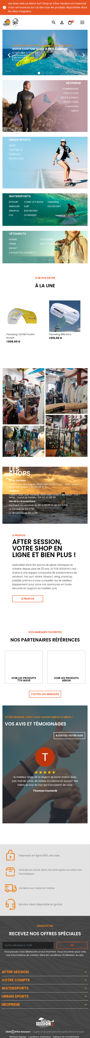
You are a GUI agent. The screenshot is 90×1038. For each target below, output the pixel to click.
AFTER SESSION (15, 971)
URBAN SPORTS (15, 996)
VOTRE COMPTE (16, 980)
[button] (39, 73)
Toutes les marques (45, 694)
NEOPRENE (11, 1004)
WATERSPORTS (15, 988)
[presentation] (6, 52)
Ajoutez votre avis (69, 735)
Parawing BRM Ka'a (60, 334)
